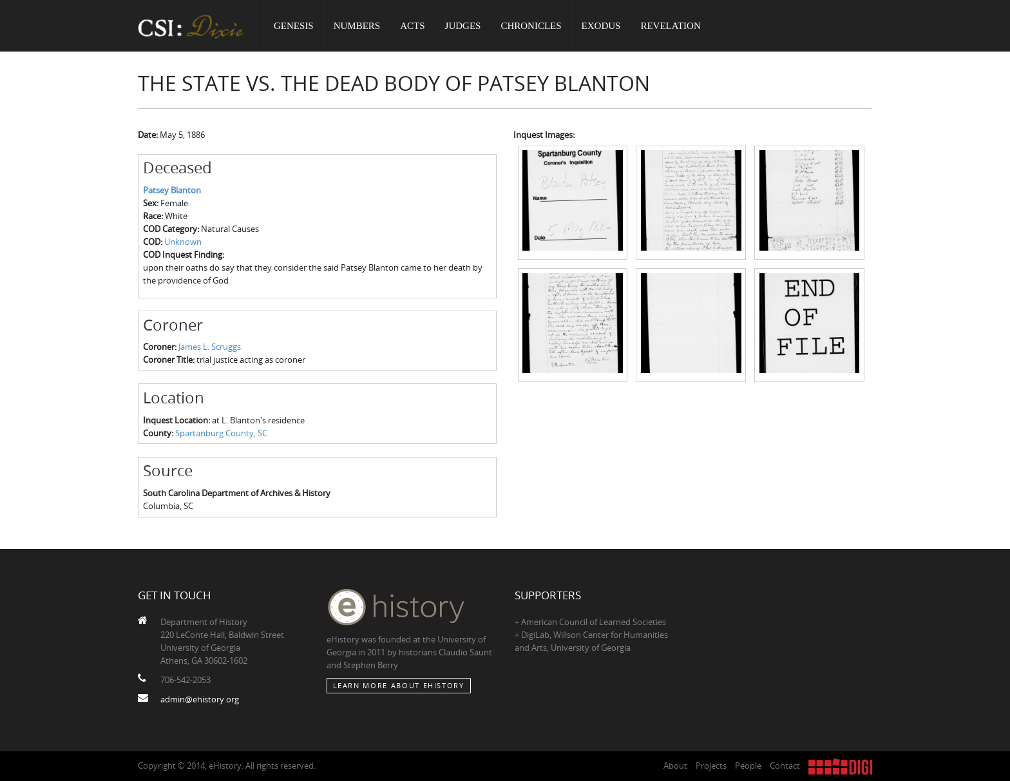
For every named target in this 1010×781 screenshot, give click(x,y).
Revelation (670, 26)
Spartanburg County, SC (221, 433)
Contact (785, 765)
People (748, 765)
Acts (412, 26)
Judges (463, 26)
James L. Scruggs (209, 346)
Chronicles (530, 26)
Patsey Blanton (172, 190)
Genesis (294, 26)
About (675, 765)
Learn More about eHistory (398, 685)
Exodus (601, 26)
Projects (711, 765)
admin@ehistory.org (199, 699)
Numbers (357, 26)
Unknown (183, 241)
